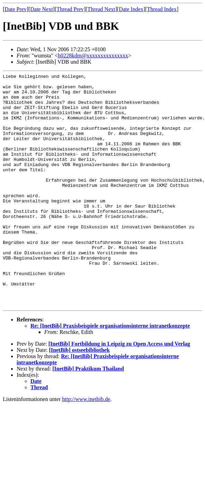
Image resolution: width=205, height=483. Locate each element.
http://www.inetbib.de (86, 446)
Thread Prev (70, 9)
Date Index (131, 9)
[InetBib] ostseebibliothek (79, 397)
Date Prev (15, 9)
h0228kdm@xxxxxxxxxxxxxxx (93, 55)
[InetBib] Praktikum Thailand (88, 415)
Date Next (41, 9)
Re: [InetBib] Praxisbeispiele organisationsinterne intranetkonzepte (110, 372)
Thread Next (101, 9)
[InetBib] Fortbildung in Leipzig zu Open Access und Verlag (119, 390)
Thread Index (162, 9)
